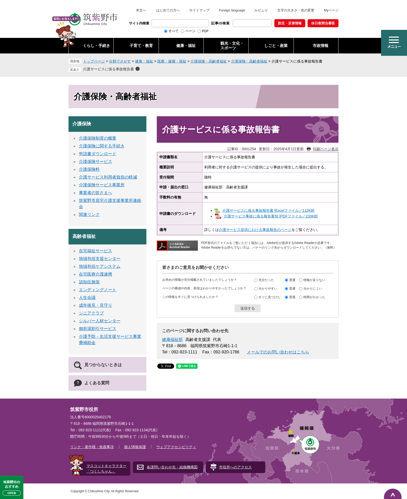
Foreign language (232, 10)
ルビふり (261, 10)
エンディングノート (97, 290)
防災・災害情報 (290, 23)
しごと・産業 (276, 45)
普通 (292, 280)
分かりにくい (312, 288)
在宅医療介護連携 (95, 274)
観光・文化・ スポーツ (232, 45)
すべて (173, 31)
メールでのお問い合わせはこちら (278, 352)
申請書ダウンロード (97, 154)
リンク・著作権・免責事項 (92, 447)
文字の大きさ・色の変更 (295, 10)
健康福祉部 (172, 339)
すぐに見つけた (269, 297)
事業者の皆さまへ (95, 192)
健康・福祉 (186, 45)
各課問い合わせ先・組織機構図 (172, 467)
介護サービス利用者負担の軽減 (108, 177)
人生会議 (87, 297)
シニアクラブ (91, 313)
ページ (190, 31)
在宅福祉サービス (95, 251)
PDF (205, 31)
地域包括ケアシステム (99, 266)
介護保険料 (89, 169)
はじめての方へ (168, 10)
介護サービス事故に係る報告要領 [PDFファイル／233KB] (271, 216)
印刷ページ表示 (325, 149)
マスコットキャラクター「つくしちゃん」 (106, 468)
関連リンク (89, 214)
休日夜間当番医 (323, 23)
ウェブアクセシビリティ (176, 447)
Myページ (331, 10)
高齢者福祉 (84, 236)
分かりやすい (268, 288)
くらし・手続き (96, 45)
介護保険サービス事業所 (102, 185)
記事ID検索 (220, 23)
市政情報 (320, 45)
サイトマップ (199, 10)
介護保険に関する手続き (102, 146)
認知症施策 (89, 282)
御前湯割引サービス (97, 328)
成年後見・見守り (95, 305)
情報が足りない (314, 280)
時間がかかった (314, 297)
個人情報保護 (135, 447)
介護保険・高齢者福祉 (209, 61)
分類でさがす (120, 61)
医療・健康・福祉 (171, 61)
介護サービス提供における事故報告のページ (255, 230)
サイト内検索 (139, 23)
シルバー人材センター (99, 321)
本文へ (141, 10)
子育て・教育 (141, 45)
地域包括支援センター (99, 258)
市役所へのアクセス (235, 467)
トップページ (94, 61)
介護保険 (81, 123)
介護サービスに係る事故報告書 (108, 69)
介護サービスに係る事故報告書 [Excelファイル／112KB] (268, 210)
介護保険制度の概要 (97, 138)
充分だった (266, 280)
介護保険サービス (95, 161)
